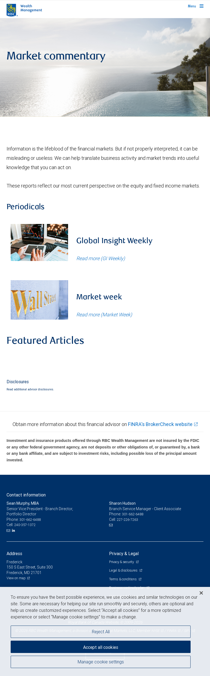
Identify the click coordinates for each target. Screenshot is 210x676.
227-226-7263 (127, 519)
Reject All (101, 631)
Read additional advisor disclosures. (30, 389)
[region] (105, 631)
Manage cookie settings (101, 661)
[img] (105, 67)
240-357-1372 (25, 524)
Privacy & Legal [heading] (124, 553)
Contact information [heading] (26, 495)
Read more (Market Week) (104, 314)
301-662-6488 (30, 519)
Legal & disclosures (123, 570)
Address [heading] (14, 553)
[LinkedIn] (14, 530)
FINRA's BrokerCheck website (160, 424)
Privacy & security (122, 561)
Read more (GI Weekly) (100, 258)
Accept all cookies (100, 647)
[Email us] (9, 530)
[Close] (201, 593)
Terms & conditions (123, 579)
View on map (16, 578)
